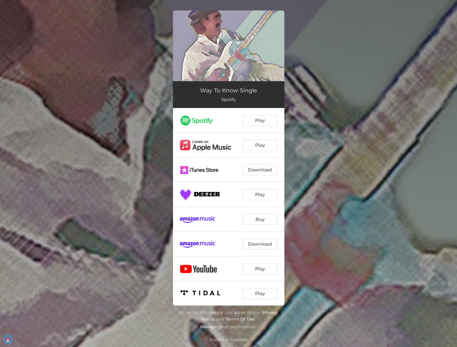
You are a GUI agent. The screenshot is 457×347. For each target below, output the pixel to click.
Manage (208, 326)
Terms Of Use (240, 319)
